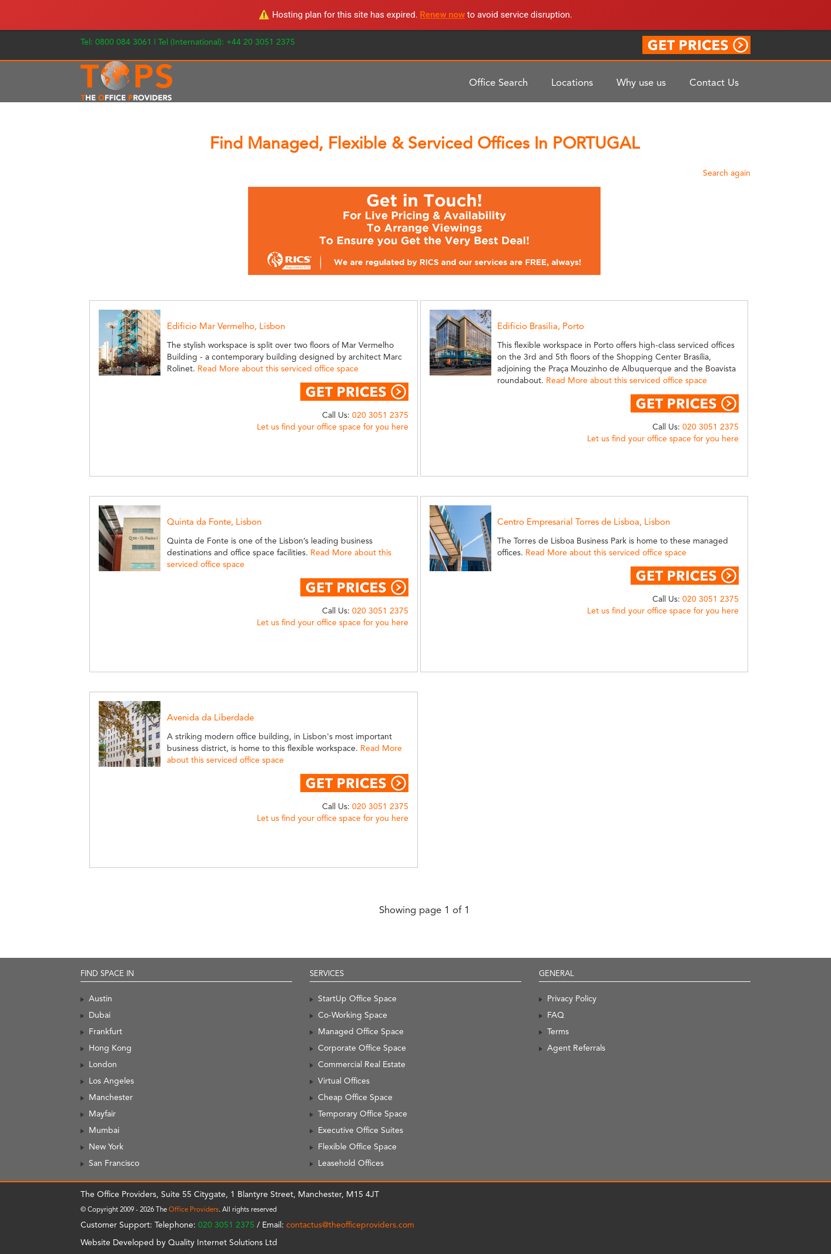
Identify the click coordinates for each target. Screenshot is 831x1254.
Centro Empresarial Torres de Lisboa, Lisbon (583, 522)
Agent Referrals (576, 1047)
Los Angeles (111, 1080)
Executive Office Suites (360, 1130)
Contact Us (714, 82)
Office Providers (194, 1209)
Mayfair (102, 1113)
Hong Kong (110, 1047)
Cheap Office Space (355, 1097)
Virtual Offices (344, 1080)
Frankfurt (105, 1031)
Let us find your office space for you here (332, 426)
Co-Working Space (352, 1015)
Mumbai (104, 1130)
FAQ (555, 1015)
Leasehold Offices (351, 1163)
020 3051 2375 (380, 415)
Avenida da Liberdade (210, 717)
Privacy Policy (572, 998)
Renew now (442, 14)
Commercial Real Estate (362, 1064)
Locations (572, 82)
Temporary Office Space (362, 1113)
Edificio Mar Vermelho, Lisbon (226, 326)
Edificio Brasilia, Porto (540, 326)
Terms (558, 1031)
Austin (100, 998)
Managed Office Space (361, 1031)
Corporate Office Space (362, 1047)
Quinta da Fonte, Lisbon (214, 522)
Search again (726, 172)
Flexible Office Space (357, 1146)
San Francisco (114, 1163)
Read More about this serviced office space (277, 368)
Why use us (641, 82)
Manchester (111, 1097)
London (103, 1064)
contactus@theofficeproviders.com (350, 1224)
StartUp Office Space (357, 998)
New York (106, 1146)
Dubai (99, 1015)
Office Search (498, 82)
